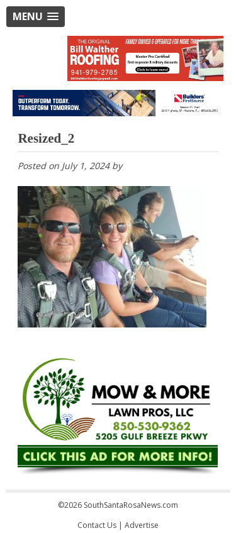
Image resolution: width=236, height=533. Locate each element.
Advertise (142, 525)
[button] (35, 16)
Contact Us (96, 525)
